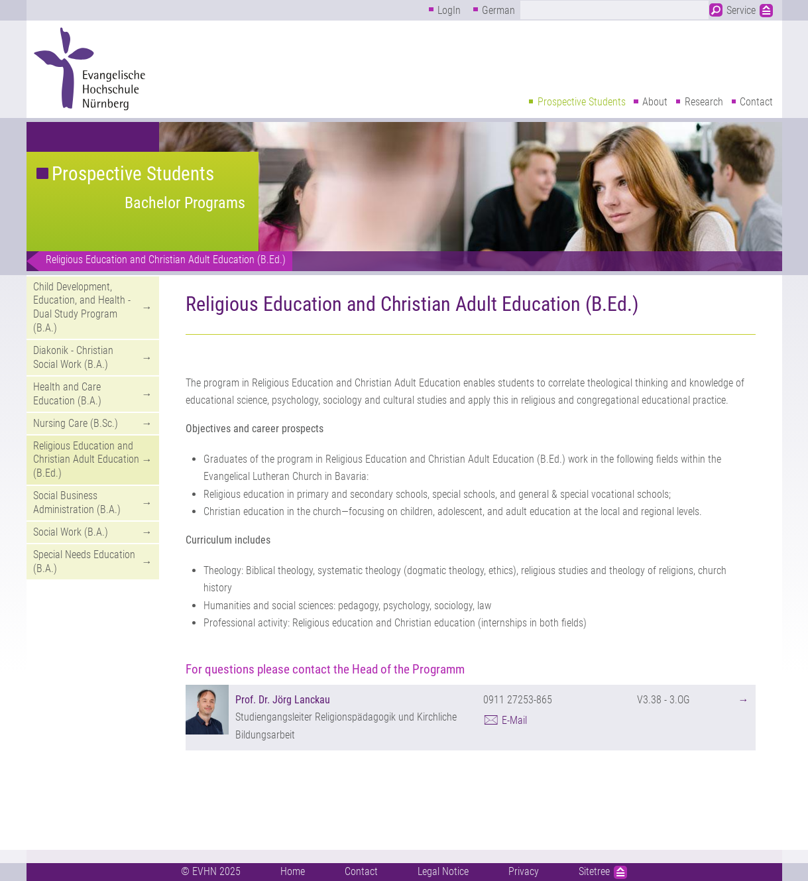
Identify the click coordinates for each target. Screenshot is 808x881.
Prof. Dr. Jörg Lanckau (282, 699)
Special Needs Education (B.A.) (84, 561)
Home (292, 871)
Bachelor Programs (185, 203)
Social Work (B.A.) (70, 532)
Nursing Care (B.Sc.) (75, 423)
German (498, 10)
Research (704, 101)
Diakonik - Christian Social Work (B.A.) (73, 357)
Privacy (523, 871)
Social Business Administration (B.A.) (77, 502)
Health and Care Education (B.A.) (67, 394)
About (654, 101)
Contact (756, 101)
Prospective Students (582, 101)
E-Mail (514, 720)
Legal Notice (443, 871)
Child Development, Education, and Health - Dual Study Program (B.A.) (82, 307)
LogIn (449, 10)
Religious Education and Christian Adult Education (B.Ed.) (166, 259)
